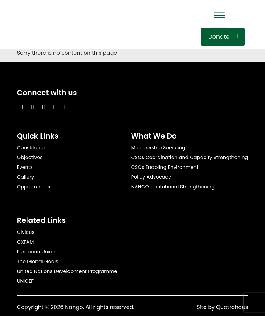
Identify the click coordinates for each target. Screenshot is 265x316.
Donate (219, 37)
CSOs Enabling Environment (164, 167)
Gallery (25, 176)
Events (25, 167)
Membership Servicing (158, 147)
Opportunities (33, 186)
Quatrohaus (232, 307)
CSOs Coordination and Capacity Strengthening (189, 157)
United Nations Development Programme (67, 271)
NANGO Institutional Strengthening (173, 186)
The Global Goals (37, 261)
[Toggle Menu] (218, 15)
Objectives (29, 157)
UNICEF (25, 281)
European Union (36, 251)
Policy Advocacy (151, 176)
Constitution (31, 147)
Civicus (25, 232)
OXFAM (25, 241)
